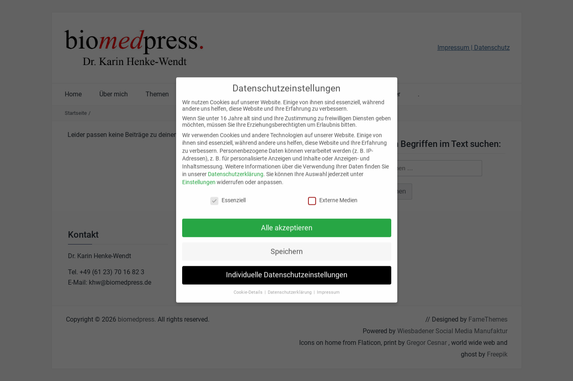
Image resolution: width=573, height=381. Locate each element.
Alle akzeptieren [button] (286, 223)
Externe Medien (332, 195)
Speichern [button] (287, 246)
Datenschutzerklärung (235, 169)
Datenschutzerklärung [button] (290, 287)
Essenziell (228, 195)
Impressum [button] (328, 287)
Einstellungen (199, 177)
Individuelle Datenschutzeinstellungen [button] (286, 270)
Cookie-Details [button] (249, 287)
